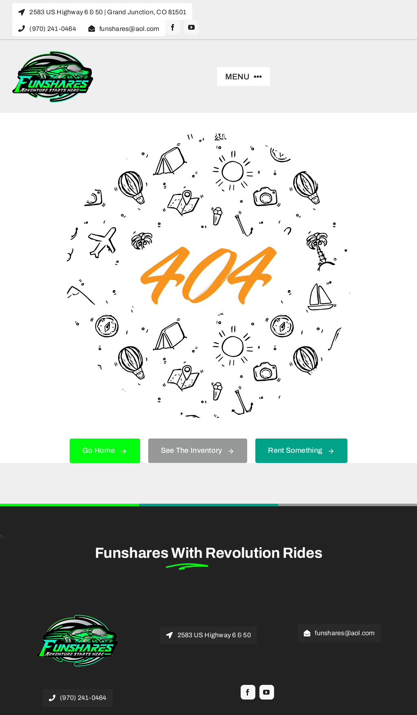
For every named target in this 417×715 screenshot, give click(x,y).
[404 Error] (208, 137)
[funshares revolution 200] (53, 54)
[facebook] (172, 27)
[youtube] (191, 27)
